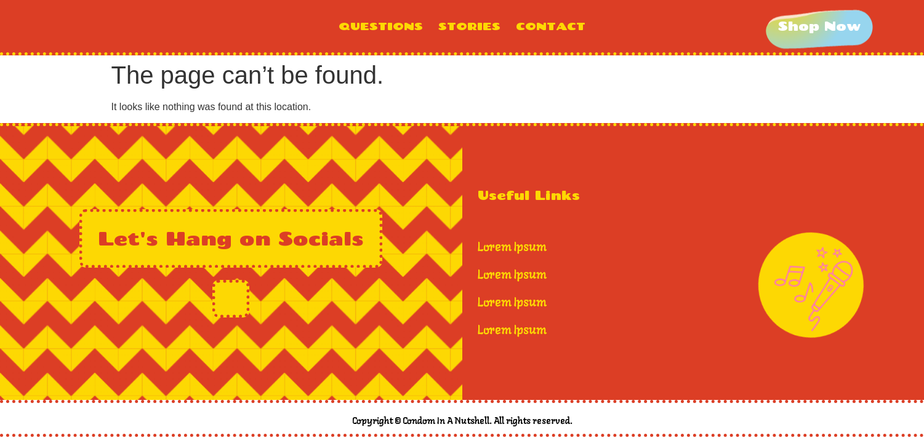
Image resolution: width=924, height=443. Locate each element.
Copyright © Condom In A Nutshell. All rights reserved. (462, 421)
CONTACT (550, 26)
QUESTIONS (381, 26)
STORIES (469, 26)
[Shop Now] (819, 26)
